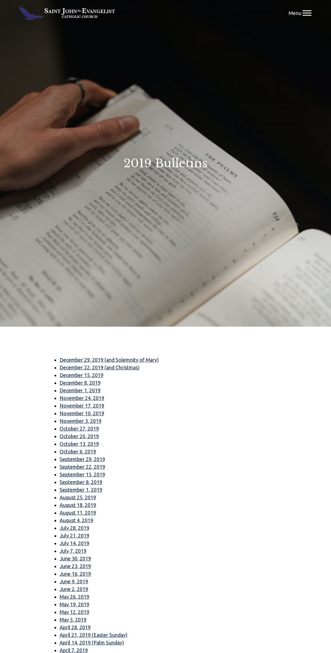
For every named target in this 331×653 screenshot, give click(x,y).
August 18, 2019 (78, 505)
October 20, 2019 (79, 436)
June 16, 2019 (75, 574)
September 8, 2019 (81, 482)
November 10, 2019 (82, 413)
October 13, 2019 (79, 444)
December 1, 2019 (80, 390)
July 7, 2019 (73, 551)
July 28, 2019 (74, 528)
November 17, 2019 (82, 405)
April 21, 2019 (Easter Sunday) (93, 635)
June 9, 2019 (74, 581)
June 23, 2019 (75, 566)
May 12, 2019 (74, 612)
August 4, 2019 (76, 520)
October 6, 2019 (78, 451)
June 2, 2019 (74, 589)
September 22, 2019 (82, 467)
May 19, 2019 (74, 604)
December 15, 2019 (81, 375)
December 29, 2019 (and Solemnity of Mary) (109, 360)
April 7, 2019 (74, 650)
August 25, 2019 (78, 497)
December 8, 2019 (80, 383)
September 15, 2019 (82, 474)
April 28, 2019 (75, 627)
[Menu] (307, 13)
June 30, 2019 (75, 558)
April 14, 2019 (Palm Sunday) (92, 642)
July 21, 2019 (74, 535)
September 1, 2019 (81, 490)
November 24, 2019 (82, 398)
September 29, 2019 (82, 459)
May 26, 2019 (74, 597)
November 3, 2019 (80, 421)
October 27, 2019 (79, 428)
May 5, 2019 (73, 619)
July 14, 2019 (74, 543)
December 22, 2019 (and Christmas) (100, 367)
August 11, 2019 (78, 512)
